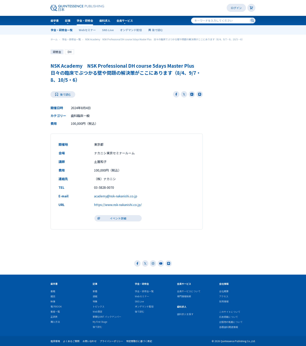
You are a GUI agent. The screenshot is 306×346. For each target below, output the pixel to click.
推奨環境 (55, 341)
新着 (95, 291)
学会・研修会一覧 (62, 30)
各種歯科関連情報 (228, 327)
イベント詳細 (118, 218)
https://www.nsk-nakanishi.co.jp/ (118, 204)
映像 (53, 301)
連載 (95, 296)
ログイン (236, 8)
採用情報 (224, 301)
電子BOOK (56, 306)
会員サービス (125, 20)
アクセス (223, 296)
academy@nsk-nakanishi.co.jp (115, 196)
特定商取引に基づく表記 (139, 341)
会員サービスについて (188, 291)
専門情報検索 (184, 296)
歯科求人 (104, 20)
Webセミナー (87, 30)
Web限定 (97, 311)
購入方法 (55, 321)
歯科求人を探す (185, 314)
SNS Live (108, 30)
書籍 (53, 291)
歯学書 (55, 20)
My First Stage (100, 321)
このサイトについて (229, 311)
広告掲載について (228, 316)
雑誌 (53, 296)
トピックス (98, 306)
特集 (95, 301)
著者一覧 (55, 311)
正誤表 (54, 316)
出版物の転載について (231, 322)
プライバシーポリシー (111, 341)
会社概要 (224, 291)
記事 (67, 20)
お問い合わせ (90, 341)
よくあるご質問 (71, 341)
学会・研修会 (85, 20)
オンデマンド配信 (131, 30)
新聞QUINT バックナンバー (107, 316)
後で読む (158, 30)
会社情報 (224, 283)
